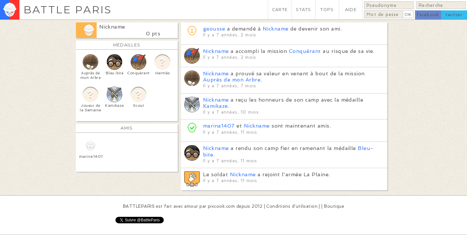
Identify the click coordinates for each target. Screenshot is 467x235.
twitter (454, 14)
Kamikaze (215, 106)
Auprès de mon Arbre (231, 80)
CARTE (280, 9)
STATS (303, 9)
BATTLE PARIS (67, 9)
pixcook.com (221, 206)
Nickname (112, 27)
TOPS (327, 9)
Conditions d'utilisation (291, 206)
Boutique (334, 206)
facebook (428, 14)
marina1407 (219, 126)
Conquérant (305, 51)
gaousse (214, 29)
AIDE (351, 9)
